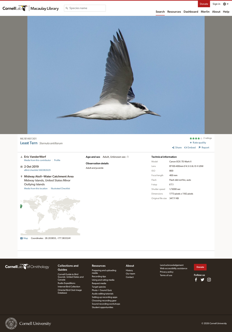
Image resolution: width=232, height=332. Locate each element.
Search (160, 11)
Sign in (216, 4)
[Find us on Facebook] (196, 280)
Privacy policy (166, 272)
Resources (174, 11)
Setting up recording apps (104, 297)
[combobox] (87, 8)
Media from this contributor (37, 160)
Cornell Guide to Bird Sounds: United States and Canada (71, 277)
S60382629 (37, 170)
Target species (99, 287)
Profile (57, 160)
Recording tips (99, 276)
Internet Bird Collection (69, 287)
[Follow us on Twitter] (202, 280)
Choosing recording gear (104, 301)
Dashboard (191, 11)
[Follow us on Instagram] (209, 280)
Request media (99, 283)
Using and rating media (103, 280)
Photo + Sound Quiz (102, 290)
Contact (130, 277)
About (216, 11)
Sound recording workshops (106, 304)
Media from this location (36, 188)
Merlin (205, 11)
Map (24, 238)
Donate (204, 4)
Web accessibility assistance (173, 268)
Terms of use (166, 275)
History (129, 270)
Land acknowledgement (171, 265)
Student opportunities (102, 307)
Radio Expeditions (66, 283)
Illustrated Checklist (60, 188)
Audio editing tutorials (102, 294)
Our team (130, 274)
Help (226, 11)
